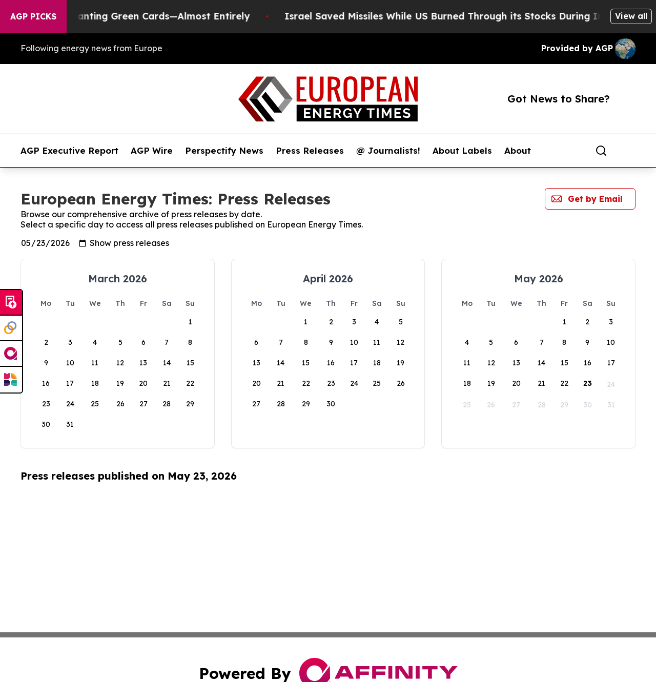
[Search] (601, 150)
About (517, 151)
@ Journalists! (388, 151)
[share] (628, 150)
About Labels (462, 151)
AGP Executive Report (69, 151)
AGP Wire (152, 151)
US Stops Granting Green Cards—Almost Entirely (147, 16)
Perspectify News (224, 151)
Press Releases (310, 151)
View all (631, 16)
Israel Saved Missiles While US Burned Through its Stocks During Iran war (472, 16)
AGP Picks (33, 16)
